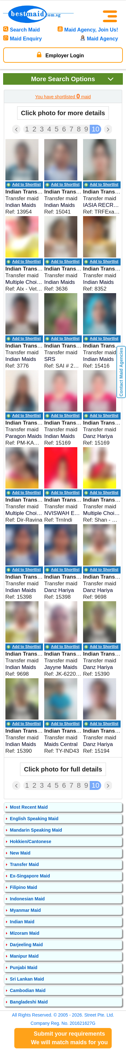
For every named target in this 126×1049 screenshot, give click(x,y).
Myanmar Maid (25, 910)
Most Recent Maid (29, 807)
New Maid (20, 852)
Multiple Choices (24, 282)
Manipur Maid (24, 956)
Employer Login (60, 54)
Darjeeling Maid (26, 944)
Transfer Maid (24, 864)
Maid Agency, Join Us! (88, 29)
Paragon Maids (23, 436)
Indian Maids (20, 205)
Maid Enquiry (22, 38)
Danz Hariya (98, 436)
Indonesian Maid (27, 898)
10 (95, 129)
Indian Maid (22, 921)
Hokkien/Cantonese (30, 841)
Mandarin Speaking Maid (36, 830)
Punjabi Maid (23, 967)
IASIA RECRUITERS (102, 205)
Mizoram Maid (24, 933)
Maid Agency (99, 38)
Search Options (72, 79)
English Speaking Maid (34, 818)
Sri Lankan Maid (27, 979)
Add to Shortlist (26, 184)
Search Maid (21, 29)
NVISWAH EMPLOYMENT (63, 513)
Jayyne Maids (60, 667)
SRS (49, 359)
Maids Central (61, 744)
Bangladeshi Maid (29, 1001)
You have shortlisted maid (63, 96)
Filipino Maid (23, 887)
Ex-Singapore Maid (30, 875)
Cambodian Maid (28, 990)
